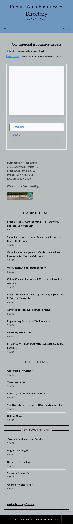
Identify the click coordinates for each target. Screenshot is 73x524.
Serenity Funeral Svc (19, 473)
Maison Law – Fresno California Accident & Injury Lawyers (35, 345)
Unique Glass (14, 416)
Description (18, 127)
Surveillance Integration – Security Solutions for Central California (34, 239)
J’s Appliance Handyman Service (25, 439)
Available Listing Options (20, 504)
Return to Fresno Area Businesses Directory (26, 51)
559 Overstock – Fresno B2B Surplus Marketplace (35, 404)
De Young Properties (19, 332)
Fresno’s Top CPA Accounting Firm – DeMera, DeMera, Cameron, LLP (33, 223)
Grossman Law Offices (20, 370)
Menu (66, 28)
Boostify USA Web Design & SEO (26, 393)
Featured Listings (36, 213)
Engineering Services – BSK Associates (29, 321)
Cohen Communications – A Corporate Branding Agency (34, 281)
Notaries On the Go (18, 461)
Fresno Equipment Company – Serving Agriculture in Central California (35, 296)
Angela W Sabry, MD (18, 450)
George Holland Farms (20, 484)
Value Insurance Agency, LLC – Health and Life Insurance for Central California (33, 254)
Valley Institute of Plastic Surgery (26, 267)
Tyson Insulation (16, 382)
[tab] (36, 127)
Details (16, 134)
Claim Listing (13, 56)
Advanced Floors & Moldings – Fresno (28, 309)
